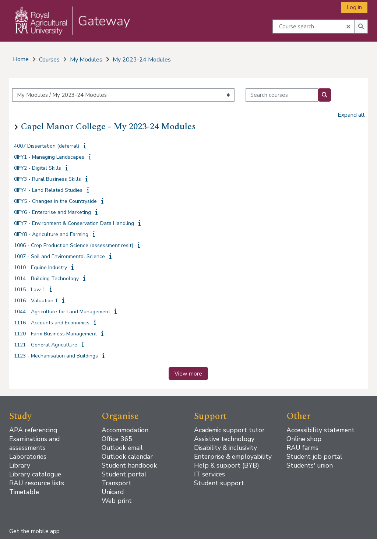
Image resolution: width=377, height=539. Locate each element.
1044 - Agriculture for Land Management (62, 311)
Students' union (309, 465)
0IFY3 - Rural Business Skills (47, 179)
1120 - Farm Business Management (55, 333)
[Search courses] (282, 95)
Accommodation (125, 430)
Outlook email (122, 447)
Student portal (124, 474)
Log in (354, 7)
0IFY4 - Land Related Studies (48, 190)
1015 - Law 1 (29, 289)
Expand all (351, 115)
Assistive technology (224, 438)
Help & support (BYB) (226, 465)
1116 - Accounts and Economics (51, 322)
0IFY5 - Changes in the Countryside (55, 201)
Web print (117, 500)
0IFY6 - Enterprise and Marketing (52, 212)
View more (188, 373)
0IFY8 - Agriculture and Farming (51, 234)
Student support (219, 483)
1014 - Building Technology (46, 278)
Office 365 (117, 438)
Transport (116, 483)
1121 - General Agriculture (45, 344)
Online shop (303, 438)
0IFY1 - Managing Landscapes (49, 157)
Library (19, 465)
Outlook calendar (127, 456)
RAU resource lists (36, 483)
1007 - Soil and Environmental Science (59, 256)
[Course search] (313, 26)
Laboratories (27, 456)
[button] (348, 26)
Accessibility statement (320, 430)
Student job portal (314, 456)
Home (21, 59)
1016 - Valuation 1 (36, 300)
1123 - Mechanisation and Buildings (56, 355)
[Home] (67, 28)
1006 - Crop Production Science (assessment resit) (73, 245)
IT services (209, 474)
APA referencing (33, 430)
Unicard (113, 491)
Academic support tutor (229, 430)
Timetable (24, 491)
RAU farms (302, 447)
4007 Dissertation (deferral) (46, 145)
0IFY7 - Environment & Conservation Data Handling (74, 223)
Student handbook (129, 465)
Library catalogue (35, 474)
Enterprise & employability (233, 456)
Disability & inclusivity (225, 447)
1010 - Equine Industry (40, 267)
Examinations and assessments (34, 443)
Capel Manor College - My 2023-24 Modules (108, 126)
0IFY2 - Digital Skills (37, 168)
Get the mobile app (34, 531)
